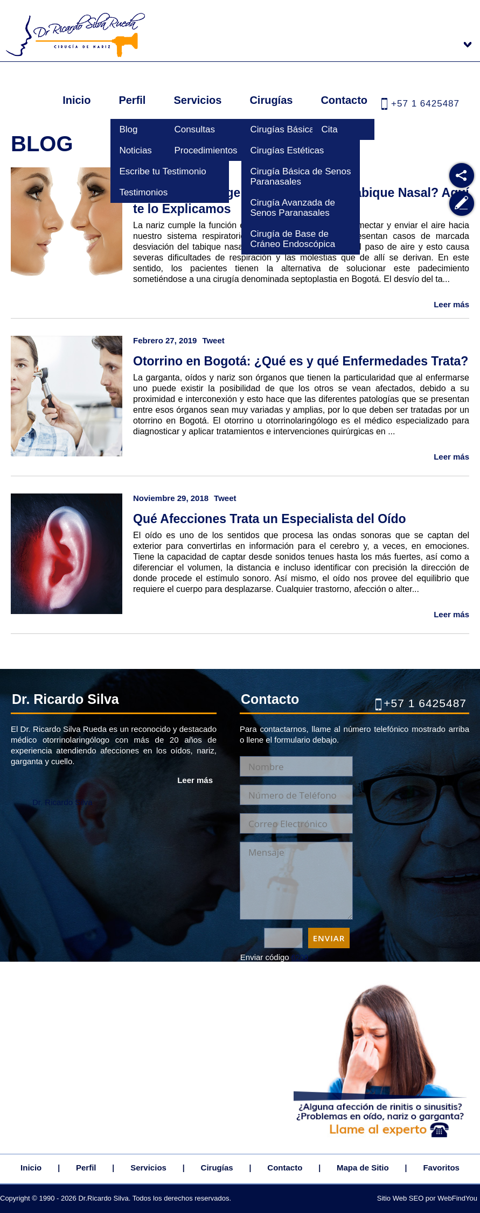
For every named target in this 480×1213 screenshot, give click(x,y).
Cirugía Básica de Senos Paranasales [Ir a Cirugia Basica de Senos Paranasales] (300, 176)
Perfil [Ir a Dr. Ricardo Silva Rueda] (132, 100)
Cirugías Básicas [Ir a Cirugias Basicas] (284, 129)
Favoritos (441, 1167)
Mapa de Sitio (363, 1167)
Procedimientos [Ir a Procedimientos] (205, 150)
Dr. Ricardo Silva (62, 802)
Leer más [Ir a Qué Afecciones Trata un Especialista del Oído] (451, 614)
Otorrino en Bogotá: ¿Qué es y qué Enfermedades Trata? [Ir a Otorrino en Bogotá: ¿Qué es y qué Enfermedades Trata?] (300, 361)
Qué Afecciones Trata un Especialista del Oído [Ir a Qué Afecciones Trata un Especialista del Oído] (269, 519)
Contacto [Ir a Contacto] (344, 100)
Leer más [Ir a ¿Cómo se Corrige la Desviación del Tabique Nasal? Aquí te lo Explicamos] (451, 304)
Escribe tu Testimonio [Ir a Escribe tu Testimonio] (162, 171)
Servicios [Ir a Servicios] (197, 100)
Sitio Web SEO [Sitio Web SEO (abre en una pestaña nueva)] (400, 1198)
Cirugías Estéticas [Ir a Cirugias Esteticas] (287, 150)
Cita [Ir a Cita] (329, 129)
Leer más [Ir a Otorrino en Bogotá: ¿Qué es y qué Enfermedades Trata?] (451, 456)
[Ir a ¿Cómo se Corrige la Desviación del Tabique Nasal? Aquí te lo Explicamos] (67, 221)
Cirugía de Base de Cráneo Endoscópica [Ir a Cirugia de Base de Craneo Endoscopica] (292, 239)
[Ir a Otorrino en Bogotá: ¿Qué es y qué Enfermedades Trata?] (67, 389)
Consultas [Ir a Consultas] (194, 129)
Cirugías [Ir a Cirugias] (271, 100)
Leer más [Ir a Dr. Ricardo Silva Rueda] (195, 780)
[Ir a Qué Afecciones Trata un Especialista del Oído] (67, 547)
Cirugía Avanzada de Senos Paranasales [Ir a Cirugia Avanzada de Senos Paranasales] (292, 208)
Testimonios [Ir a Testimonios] (143, 192)
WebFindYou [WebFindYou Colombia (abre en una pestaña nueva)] (457, 1198)
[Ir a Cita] (380, 1137)
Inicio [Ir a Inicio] (76, 100)
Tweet (213, 340)
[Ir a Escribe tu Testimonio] (462, 203)
